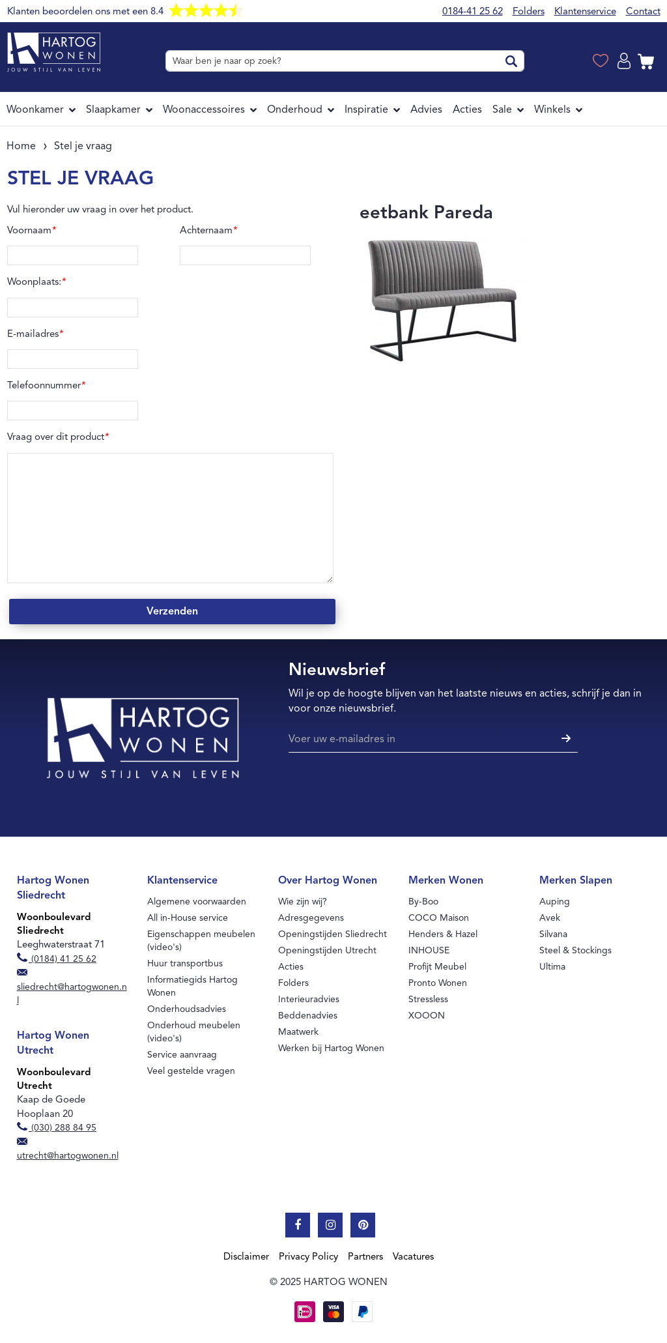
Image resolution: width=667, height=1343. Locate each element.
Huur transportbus (185, 963)
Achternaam (208, 230)
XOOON (426, 1015)
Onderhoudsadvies (186, 1009)
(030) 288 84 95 (57, 1127)
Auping (554, 901)
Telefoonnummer (46, 385)
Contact (643, 11)
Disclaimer (246, 1256)
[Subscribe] (564, 739)
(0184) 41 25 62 (57, 958)
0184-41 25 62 (472, 11)
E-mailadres (35, 333)
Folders (529, 11)
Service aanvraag (182, 1054)
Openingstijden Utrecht (327, 950)
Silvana (553, 934)
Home (21, 145)
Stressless (428, 999)
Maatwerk (298, 1031)
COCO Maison (438, 917)
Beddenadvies (307, 1015)
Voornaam (31, 230)
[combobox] (344, 61)
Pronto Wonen (437, 983)
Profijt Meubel (437, 966)
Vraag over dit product (58, 436)
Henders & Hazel (442, 934)
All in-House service (187, 917)
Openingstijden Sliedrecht (332, 934)
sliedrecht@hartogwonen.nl (72, 988)
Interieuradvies (308, 999)
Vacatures (413, 1256)
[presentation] (388, 790)
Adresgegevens (311, 917)
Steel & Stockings (575, 950)
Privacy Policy (308, 1256)
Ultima (552, 966)
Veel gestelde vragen (191, 1070)
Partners (365, 1256)
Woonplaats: (36, 281)
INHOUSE (428, 950)
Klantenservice (585, 11)
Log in (626, 61)
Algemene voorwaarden (196, 901)
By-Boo (423, 901)
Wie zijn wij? (302, 901)
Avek (549, 917)
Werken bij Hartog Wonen (331, 1048)
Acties (291, 966)
